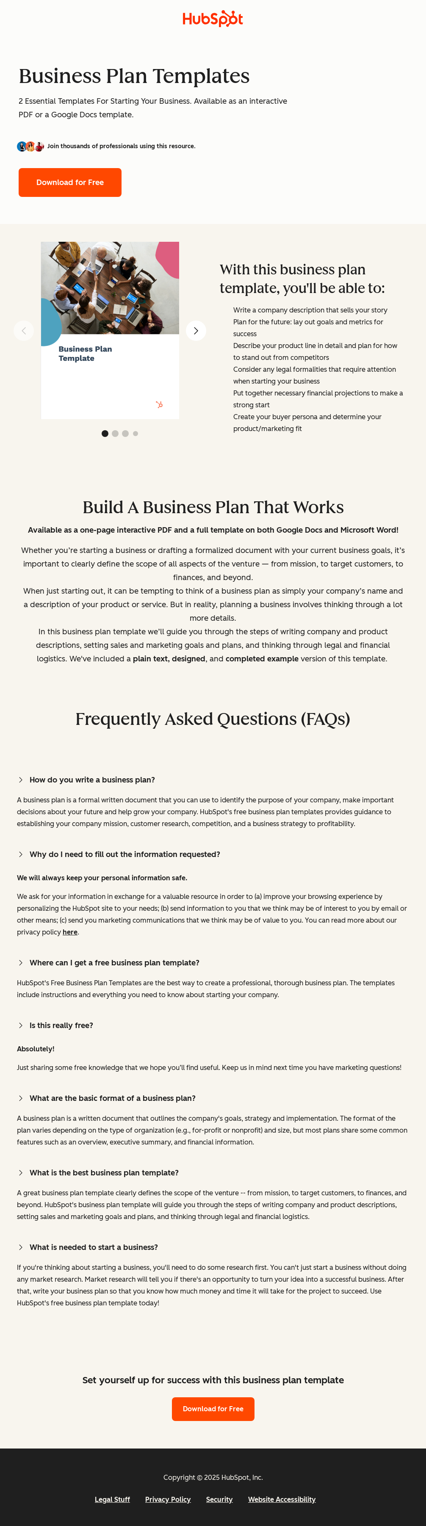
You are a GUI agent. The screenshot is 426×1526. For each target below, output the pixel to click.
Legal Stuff (112, 1500)
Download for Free (70, 182)
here (70, 932)
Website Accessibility (282, 1500)
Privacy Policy (168, 1500)
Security (219, 1500)
